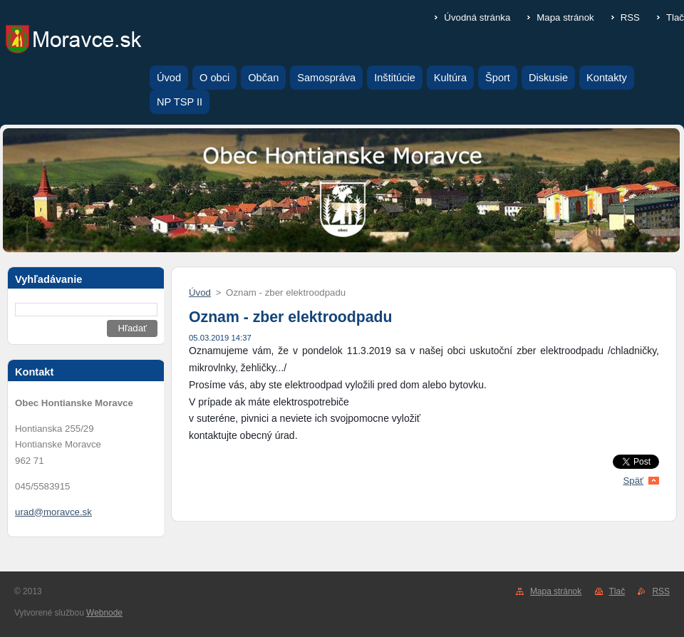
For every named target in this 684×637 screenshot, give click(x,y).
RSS (630, 17)
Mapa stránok (565, 17)
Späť (633, 480)
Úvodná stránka (477, 17)
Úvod (200, 292)
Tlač (675, 17)
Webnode (104, 613)
